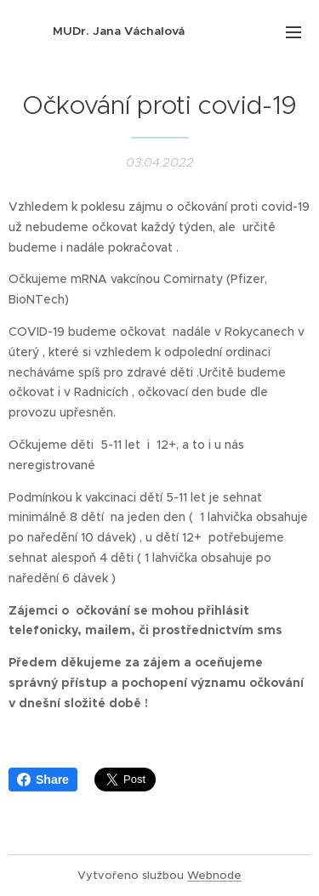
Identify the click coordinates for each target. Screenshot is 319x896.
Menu (293, 32)
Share (43, 779)
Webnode (214, 875)
